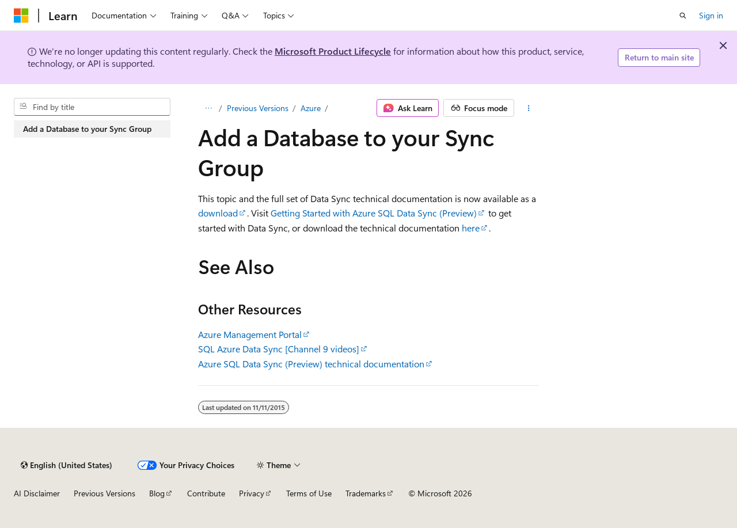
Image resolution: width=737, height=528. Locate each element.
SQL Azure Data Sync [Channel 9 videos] (278, 349)
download (218, 213)
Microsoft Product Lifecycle (333, 51)
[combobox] (92, 107)
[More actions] (529, 108)
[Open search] (682, 15)
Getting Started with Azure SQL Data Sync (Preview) (374, 213)
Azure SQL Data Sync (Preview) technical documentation (311, 364)
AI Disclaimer (37, 493)
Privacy (251, 493)
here (471, 228)
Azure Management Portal (250, 334)
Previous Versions (257, 107)
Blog (157, 493)
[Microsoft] (21, 15)
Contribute (206, 493)
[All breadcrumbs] (208, 108)
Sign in (711, 15)
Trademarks (365, 493)
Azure (311, 107)
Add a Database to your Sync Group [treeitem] (87, 128)
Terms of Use (309, 493)
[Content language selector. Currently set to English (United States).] (66, 465)
